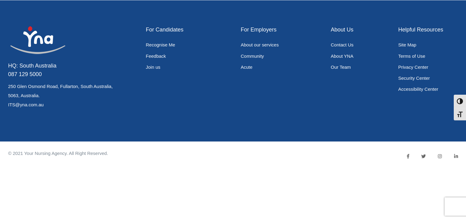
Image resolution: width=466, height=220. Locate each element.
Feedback (156, 56)
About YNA (342, 56)
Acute (246, 67)
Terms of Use (411, 56)
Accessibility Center (418, 89)
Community (252, 56)
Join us (153, 67)
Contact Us (342, 44)
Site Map (407, 44)
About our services (260, 44)
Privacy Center (413, 67)
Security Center (414, 78)
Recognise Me (160, 44)
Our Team (341, 67)
